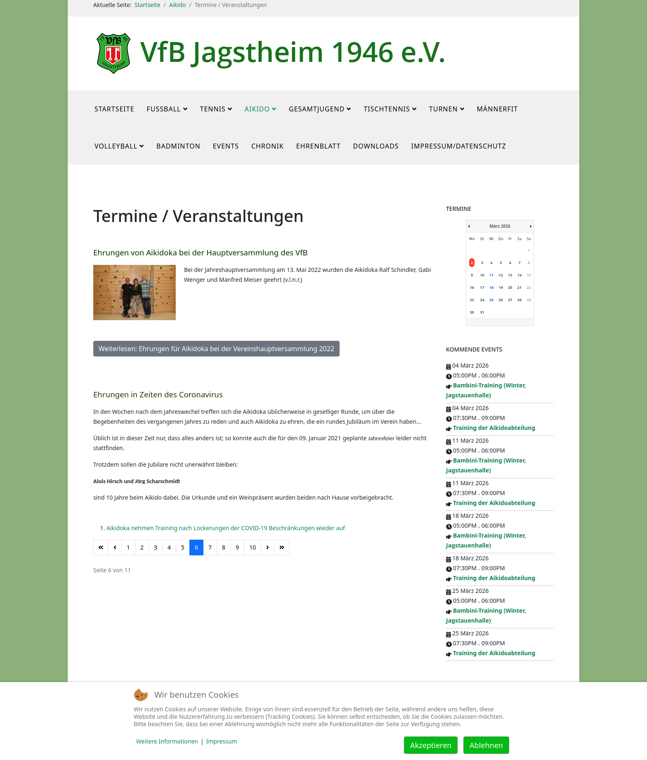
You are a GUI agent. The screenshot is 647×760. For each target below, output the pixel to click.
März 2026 (499, 226)
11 (491, 275)
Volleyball (115, 146)
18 (491, 287)
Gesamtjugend (317, 108)
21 (519, 287)
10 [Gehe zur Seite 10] (252, 547)
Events (226, 146)
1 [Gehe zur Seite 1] (128, 547)
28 (519, 299)
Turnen (443, 108)
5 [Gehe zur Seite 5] (182, 547)
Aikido (177, 5)
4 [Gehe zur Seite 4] (169, 547)
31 (482, 312)
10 (482, 275)
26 (501, 299)
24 (482, 299)
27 (510, 299)
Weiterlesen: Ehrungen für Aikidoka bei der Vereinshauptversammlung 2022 (216, 348)
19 (501, 287)
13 (510, 275)
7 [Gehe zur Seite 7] (210, 547)
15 (529, 275)
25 (491, 299)
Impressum (221, 741)
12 (501, 275)
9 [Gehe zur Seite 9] (237, 547)
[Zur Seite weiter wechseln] (267, 547)
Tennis (213, 108)
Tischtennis (387, 108)
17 (482, 287)
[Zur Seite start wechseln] (101, 547)
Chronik (267, 146)
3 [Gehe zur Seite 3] (155, 547)
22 (529, 287)
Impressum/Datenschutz (458, 146)
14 (519, 275)
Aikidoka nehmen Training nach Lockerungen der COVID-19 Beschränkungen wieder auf (225, 528)
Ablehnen (486, 745)
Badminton (178, 146)
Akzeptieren (430, 745)
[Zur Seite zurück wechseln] (115, 547)
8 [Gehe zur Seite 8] (223, 547)
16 (472, 287)
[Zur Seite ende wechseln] (282, 547)
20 (510, 287)
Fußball (164, 108)
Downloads (376, 146)
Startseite (148, 5)
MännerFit (497, 108)
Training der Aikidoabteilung (494, 428)
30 (472, 312)
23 (472, 299)
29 (529, 299)
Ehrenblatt (318, 146)
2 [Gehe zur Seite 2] (142, 547)
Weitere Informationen (167, 741)
